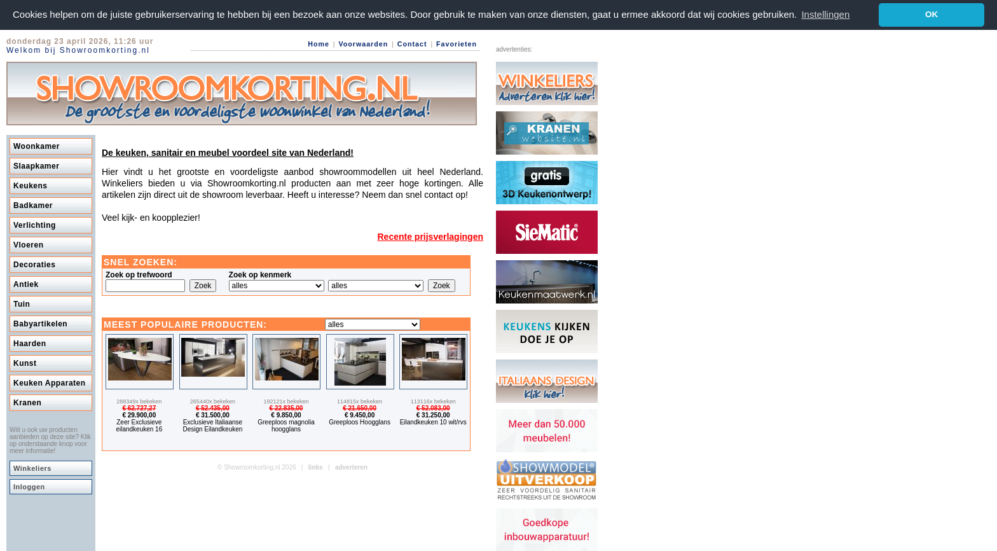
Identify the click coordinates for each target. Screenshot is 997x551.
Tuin (21, 303)
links (315, 466)
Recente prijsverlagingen (430, 236)
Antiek (26, 283)
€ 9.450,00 (360, 414)
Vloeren (28, 244)
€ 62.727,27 (139, 407)
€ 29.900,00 (139, 414)
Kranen (27, 402)
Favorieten (456, 44)
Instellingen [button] (825, 14)
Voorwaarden (363, 44)
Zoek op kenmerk (260, 274)
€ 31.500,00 (213, 414)
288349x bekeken (139, 401)
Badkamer (33, 204)
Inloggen (29, 486)
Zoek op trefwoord (139, 274)
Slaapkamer (36, 165)
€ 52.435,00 (213, 407)
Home (318, 44)
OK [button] (931, 14)
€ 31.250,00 (433, 414)
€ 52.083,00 (433, 407)
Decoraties (34, 264)
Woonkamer (36, 145)
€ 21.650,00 (359, 407)
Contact (412, 44)
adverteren (351, 466)
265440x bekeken (212, 401)
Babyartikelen (40, 323)
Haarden (29, 342)
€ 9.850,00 (286, 414)
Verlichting (34, 224)
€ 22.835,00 (286, 407)
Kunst (25, 362)
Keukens (30, 185)
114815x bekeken (359, 401)
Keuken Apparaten (49, 382)
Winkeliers (32, 467)
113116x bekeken (433, 401)
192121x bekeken (285, 401)
